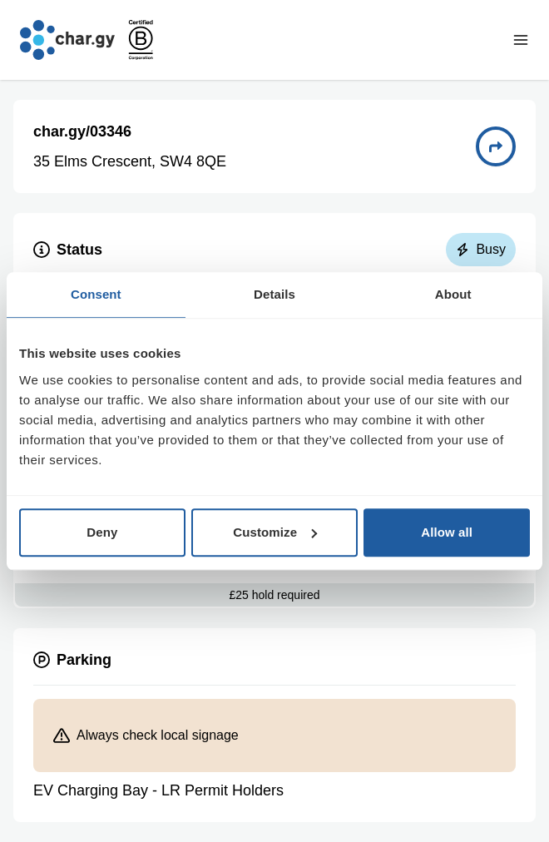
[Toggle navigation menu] (520, 40)
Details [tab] (274, 294)
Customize (275, 532)
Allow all (446, 532)
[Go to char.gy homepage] (67, 40)
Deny (102, 532)
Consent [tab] (96, 294)
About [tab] (453, 294)
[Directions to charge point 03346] (496, 146)
